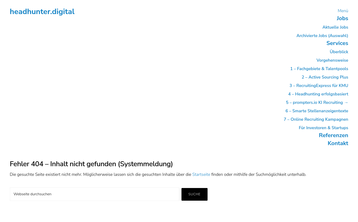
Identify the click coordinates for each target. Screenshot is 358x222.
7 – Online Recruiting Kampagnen (316, 119)
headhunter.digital (42, 11)
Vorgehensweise (332, 60)
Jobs (342, 18)
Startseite (201, 174)
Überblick (339, 52)
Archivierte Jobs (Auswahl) (322, 35)
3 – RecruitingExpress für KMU (318, 85)
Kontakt (338, 143)
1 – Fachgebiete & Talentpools (319, 68)
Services (337, 43)
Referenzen (333, 135)
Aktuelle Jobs (335, 27)
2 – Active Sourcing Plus (325, 77)
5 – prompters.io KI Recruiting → (317, 102)
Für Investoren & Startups (323, 128)
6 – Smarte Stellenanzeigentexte (317, 111)
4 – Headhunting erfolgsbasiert (318, 94)
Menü (343, 11)
